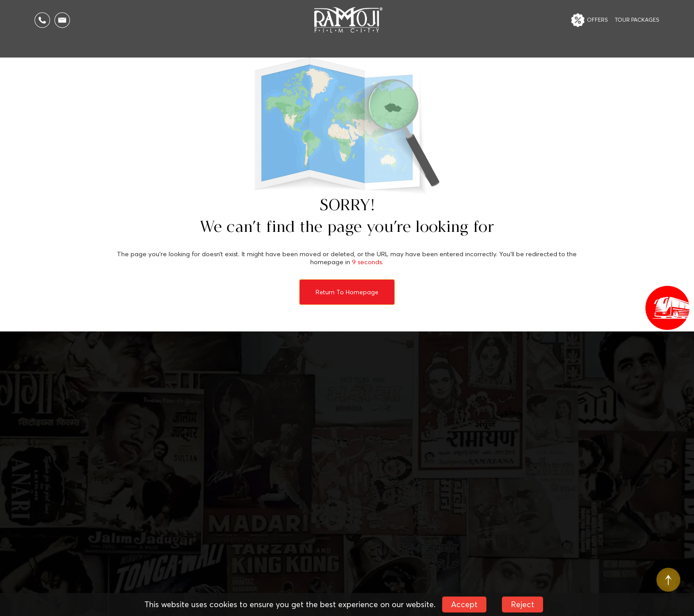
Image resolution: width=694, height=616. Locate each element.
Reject (522, 604)
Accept (464, 604)
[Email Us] (62, 20)
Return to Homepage (347, 292)
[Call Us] (42, 20)
